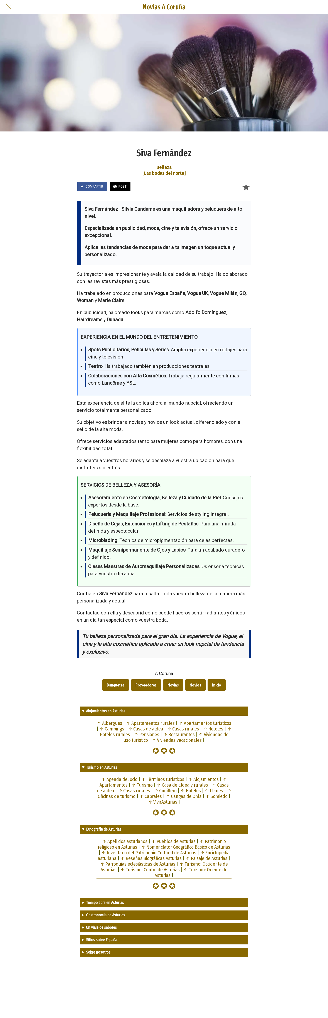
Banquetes (116, 685)
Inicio (216, 685)
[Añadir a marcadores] (246, 187)
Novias (173, 685)
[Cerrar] (8, 7)
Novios (195, 685)
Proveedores (146, 685)
